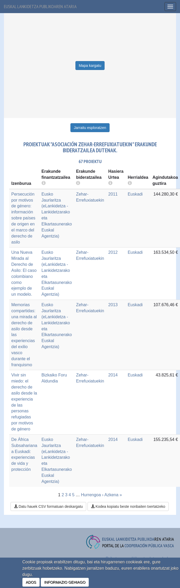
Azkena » (113, 495)
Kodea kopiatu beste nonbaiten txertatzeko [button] (128, 506)
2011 (113, 194)
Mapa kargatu (90, 65)
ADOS (31, 582)
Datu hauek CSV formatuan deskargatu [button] (48, 506)
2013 (113, 305)
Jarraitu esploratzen (90, 128)
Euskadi (135, 194)
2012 (113, 252)
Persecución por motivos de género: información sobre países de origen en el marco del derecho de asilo (23, 218)
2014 (113, 375)
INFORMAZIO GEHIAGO (64, 582)
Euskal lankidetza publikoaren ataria (40, 6)
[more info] (110, 183)
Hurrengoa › (92, 495)
